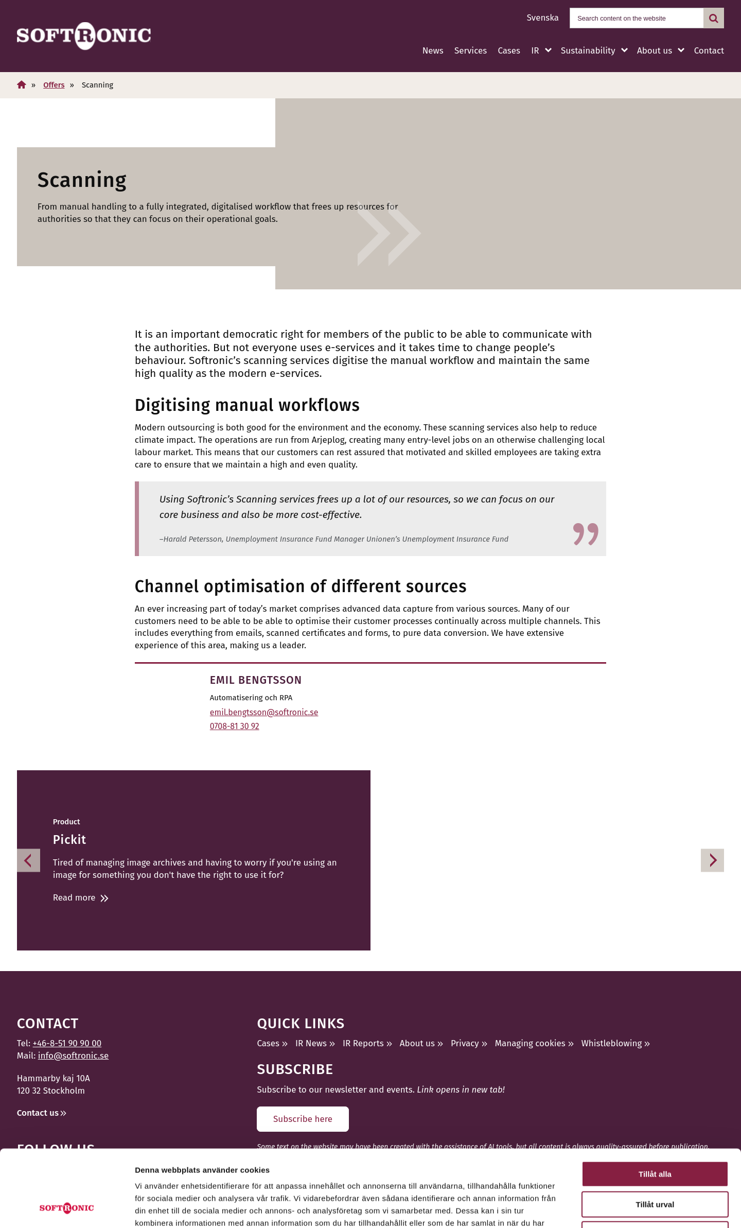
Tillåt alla (655, 1102)
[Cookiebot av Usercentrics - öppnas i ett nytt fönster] (67, 1208)
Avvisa (655, 1162)
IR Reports (363, 1043)
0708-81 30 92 (234, 726)
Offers (53, 85)
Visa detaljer (559, 1207)
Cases (509, 50)
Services (470, 50)
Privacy (465, 1043)
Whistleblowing (611, 1043)
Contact (709, 50)
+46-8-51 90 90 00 (67, 1043)
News (433, 50)
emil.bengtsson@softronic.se (264, 712)
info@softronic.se (73, 1055)
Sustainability (588, 50)
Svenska (543, 17)
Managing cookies (530, 1043)
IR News (311, 1043)
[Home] (21, 84)
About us (654, 50)
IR (535, 50)
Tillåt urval (655, 1132)
